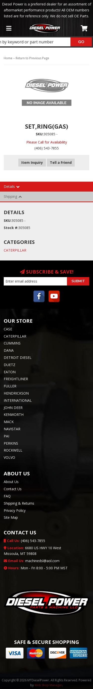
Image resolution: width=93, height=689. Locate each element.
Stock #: (11, 227)
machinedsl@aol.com (32, 560)
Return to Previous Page (32, 58)
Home (8, 58)
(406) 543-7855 (24, 540)
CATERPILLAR (15, 250)
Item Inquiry (32, 162)
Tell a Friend (61, 162)
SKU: (39, 134)
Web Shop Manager (48, 685)
